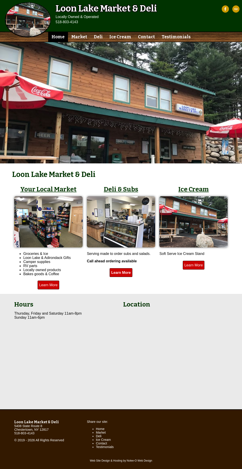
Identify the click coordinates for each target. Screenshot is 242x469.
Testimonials (176, 36)
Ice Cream (120, 36)
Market (79, 36)
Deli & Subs (121, 189)
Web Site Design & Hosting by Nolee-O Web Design (121, 460)
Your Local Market (48, 189)
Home (58, 36)
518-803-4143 (67, 22)
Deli (98, 36)
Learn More (48, 285)
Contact (146, 36)
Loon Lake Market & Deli (36, 422)
